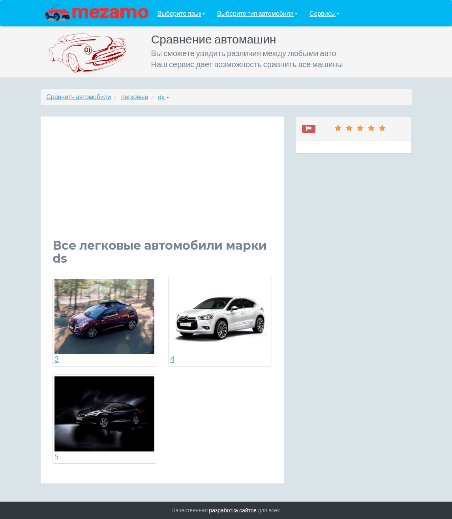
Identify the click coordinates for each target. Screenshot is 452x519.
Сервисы (324, 13)
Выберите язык (181, 13)
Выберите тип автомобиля (257, 13)
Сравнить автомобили (79, 96)
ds (163, 96)
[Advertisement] (162, 183)
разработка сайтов (233, 510)
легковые (134, 96)
